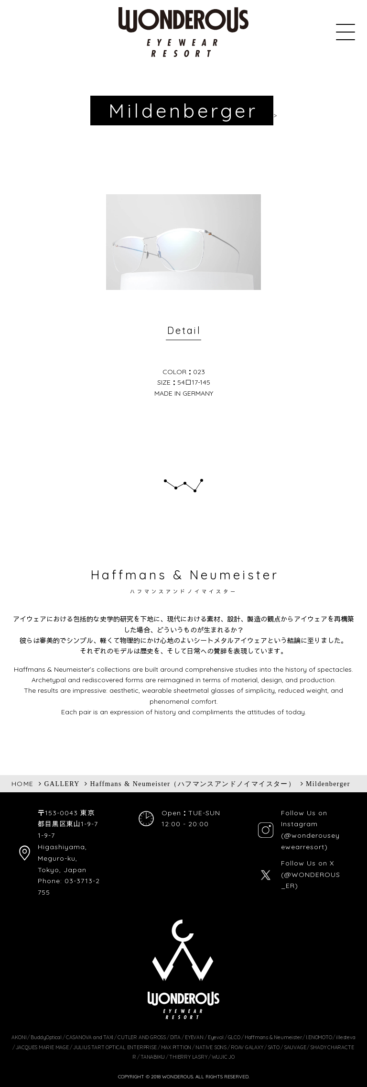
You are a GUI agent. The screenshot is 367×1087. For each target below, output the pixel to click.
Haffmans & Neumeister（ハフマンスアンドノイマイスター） (193, 783)
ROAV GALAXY (247, 1047)
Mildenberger (328, 783)
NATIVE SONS (211, 1047)
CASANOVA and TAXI (89, 1037)
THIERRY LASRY (188, 1057)
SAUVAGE (295, 1047)
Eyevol (216, 1037)
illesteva (345, 1037)
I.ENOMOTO (319, 1037)
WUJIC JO (223, 1057)
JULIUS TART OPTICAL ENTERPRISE (115, 1047)
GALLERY (61, 783)
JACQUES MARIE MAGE (42, 1047)
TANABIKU (152, 1057)
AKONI (18, 1037)
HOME (22, 783)
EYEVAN (194, 1037)
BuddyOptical (46, 1037)
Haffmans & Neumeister (273, 1037)
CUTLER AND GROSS (142, 1037)
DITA (175, 1037)
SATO (274, 1047)
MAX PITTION (176, 1047)
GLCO (234, 1037)
